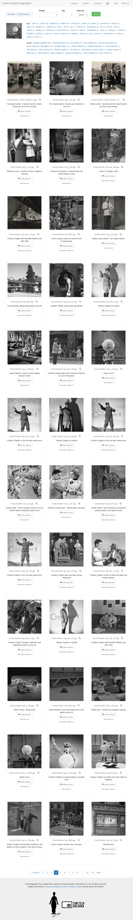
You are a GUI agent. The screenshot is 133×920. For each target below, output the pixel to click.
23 (87, 873)
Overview (11, 14)
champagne (91, 30)
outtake (121, 30)
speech (50, 27)
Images (75, 3)
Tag (63, 11)
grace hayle (31, 46)
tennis (73, 30)
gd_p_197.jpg (70, 504)
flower (82, 33)
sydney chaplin (113, 50)
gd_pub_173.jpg (112, 638)
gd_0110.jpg (112, 773)
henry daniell (88, 43)
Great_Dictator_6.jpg (28, 100)
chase (118, 33)
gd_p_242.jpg (112, 369)
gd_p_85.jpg (70, 167)
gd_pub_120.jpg (70, 369)
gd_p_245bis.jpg (28, 773)
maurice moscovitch (106, 43)
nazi (101, 27)
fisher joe (30, 53)
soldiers (63, 23)
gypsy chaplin (56, 53)
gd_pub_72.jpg (70, 638)
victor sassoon (45, 50)
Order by (80, 11)
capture (64, 33)
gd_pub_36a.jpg (112, 167)
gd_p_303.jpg (28, 369)
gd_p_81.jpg (70, 100)
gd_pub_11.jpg (28, 638)
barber (113, 23)
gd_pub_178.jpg (70, 571)
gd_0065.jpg (70, 840)
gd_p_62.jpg (28, 504)
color (34, 23)
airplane (39, 27)
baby (81, 30)
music (102, 30)
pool (115, 27)
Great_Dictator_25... (112, 100)
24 (92, 873)
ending (111, 30)
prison (97, 33)
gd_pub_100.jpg (28, 571)
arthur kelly (42, 53)
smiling (74, 33)
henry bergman (89, 53)
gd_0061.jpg (70, 706)
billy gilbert (45, 46)
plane (29, 27)
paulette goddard (40, 43)
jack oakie (75, 43)
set (58, 27)
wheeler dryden (60, 50)
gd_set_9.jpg (112, 840)
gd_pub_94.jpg (28, 436)
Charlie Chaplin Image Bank (16, 3)
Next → (100, 873)
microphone (91, 27)
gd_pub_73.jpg (112, 302)
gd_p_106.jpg (28, 706)
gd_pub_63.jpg (70, 436)
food (108, 27)
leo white (73, 50)
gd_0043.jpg (28, 302)
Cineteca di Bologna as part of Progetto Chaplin (63, 887)
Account (98, 3)
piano (47, 33)
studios (39, 30)
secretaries (108, 33)
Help (116, 3)
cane (55, 33)
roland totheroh (77, 46)
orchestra (49, 30)
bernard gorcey (111, 46)
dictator (53, 23)
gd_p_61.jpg (112, 234)
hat (90, 33)
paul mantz (85, 50)
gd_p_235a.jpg (28, 840)
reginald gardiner (59, 43)
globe (84, 23)
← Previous (34, 873)
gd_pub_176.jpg (28, 234)
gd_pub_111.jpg (70, 302)
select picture (24, 111)
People (86, 3)
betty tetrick (98, 50)
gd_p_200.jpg (112, 706)
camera (104, 23)
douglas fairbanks (94, 46)
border (39, 33)
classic (29, 30)
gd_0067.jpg (70, 234)
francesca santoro (72, 53)
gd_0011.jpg (112, 504)
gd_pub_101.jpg (112, 436)
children (79, 27)
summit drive (62, 30)
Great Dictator (23, 14)
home (37, 37)
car (71, 27)
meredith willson (60, 46)
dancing (74, 23)
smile (29, 37)
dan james (31, 50)
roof (64, 27)
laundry (30, 33)
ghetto (93, 23)
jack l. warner (104, 53)
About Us (125, 3)
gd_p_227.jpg (28, 167)
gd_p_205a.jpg (70, 773)
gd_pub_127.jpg (112, 571)
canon (42, 23)
